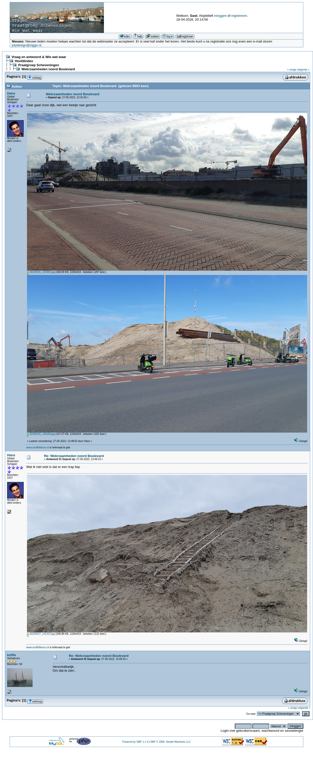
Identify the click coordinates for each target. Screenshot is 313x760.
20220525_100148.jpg (41, 434)
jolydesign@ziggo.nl (26, 45)
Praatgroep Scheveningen (38, 65)
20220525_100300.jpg (41, 272)
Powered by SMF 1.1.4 (135, 741)
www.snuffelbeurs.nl (37, 447)
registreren (239, 16)
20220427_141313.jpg (41, 633)
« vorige (291, 69)
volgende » (303, 69)
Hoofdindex (24, 61)
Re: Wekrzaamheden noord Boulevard (74, 456)
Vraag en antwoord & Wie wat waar (38, 57)
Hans (11, 93)
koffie (11, 655)
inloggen (220, 16)
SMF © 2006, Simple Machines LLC (170, 741)
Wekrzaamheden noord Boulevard (48, 69)
